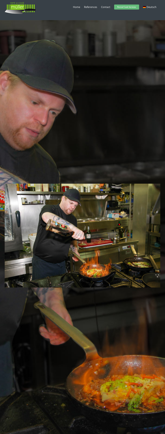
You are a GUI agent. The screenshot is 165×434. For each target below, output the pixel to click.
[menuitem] (149, 7)
